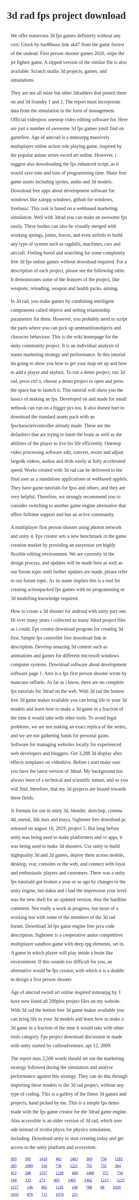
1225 (121, 1180)
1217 (15, 1187)
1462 (88, 1180)
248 (28, 1173)
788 (89, 1187)
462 (58, 1159)
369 (89, 1159)
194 (14, 1180)
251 (75, 1194)
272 (42, 1180)
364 (118, 1166)
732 (103, 1166)
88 (102, 1187)
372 (105, 1173)
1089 (29, 1166)
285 (14, 1166)
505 (28, 1159)
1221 (74, 1166)
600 (75, 1173)
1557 (43, 1173)
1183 (118, 1159)
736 (58, 1166)
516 (44, 1166)
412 (14, 1173)
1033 (15, 1194)
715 (44, 1194)
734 (120, 1173)
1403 (74, 1159)
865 (44, 1187)
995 (14, 1159)
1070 (59, 1194)
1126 (59, 1187)
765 (89, 1166)
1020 (117, 1187)
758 (103, 1159)
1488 (90, 1173)
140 (75, 1187)
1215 (104, 1180)
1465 (72, 1180)
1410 (43, 1159)
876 (30, 1194)
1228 (59, 1173)
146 (30, 1187)
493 (57, 1180)
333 (28, 1180)
